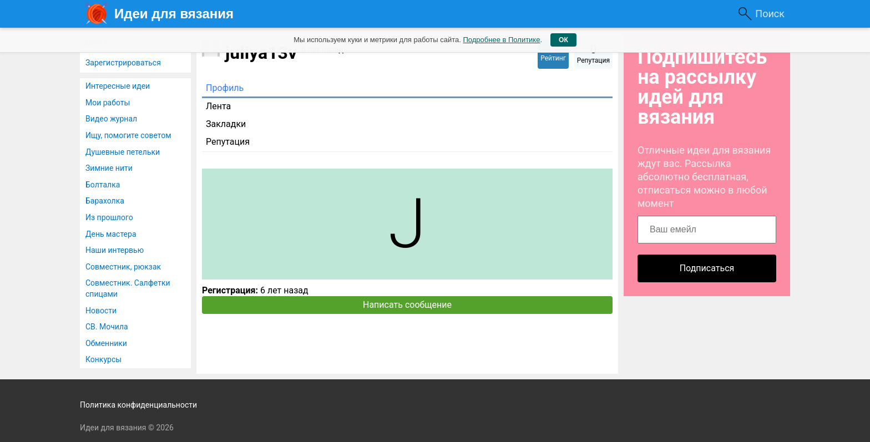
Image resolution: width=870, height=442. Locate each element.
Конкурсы (103, 359)
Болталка (102, 184)
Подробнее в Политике (501, 39)
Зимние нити (109, 168)
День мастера (110, 234)
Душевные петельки (122, 152)
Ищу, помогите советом (128, 135)
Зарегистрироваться (123, 62)
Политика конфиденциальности (138, 404)
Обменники (106, 343)
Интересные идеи (117, 86)
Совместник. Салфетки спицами (127, 288)
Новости (101, 310)
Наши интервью (114, 250)
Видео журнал (111, 118)
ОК (563, 40)
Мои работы (107, 102)
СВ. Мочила (106, 326)
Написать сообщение (407, 304)
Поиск (770, 13)
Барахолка (104, 200)
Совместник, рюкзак (123, 266)
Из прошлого (109, 217)
